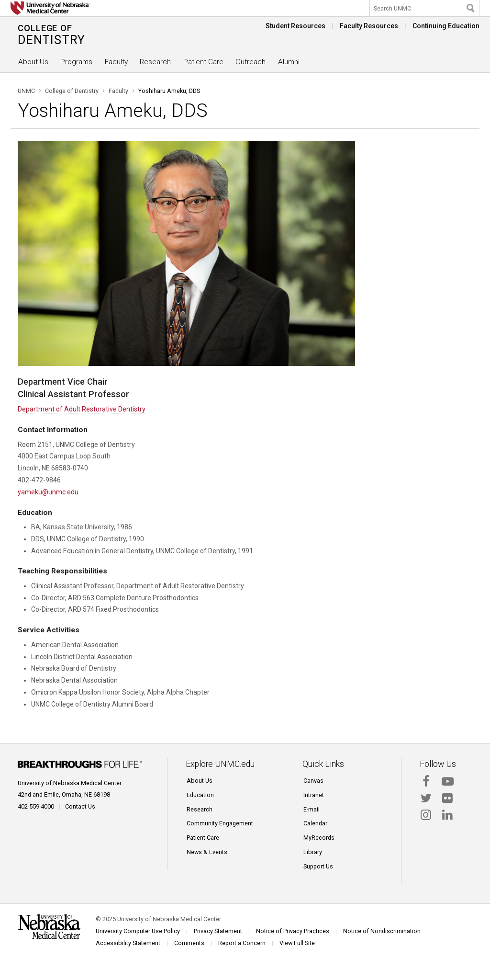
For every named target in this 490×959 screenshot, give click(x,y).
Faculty (116, 61)
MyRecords (318, 837)
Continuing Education (445, 26)
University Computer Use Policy (138, 931)
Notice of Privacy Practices (292, 931)
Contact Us (80, 806)
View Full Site (297, 943)
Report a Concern (242, 943)
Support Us (318, 866)
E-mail (311, 809)
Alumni (289, 61)
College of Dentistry (72, 90)
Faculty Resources (369, 26)
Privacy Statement (218, 931)
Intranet (313, 795)
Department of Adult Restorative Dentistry (81, 409)
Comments (189, 943)
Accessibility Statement (128, 943)
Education (200, 795)
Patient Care (203, 61)
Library (312, 852)
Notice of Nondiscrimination (382, 931)
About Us (33, 61)
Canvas (313, 780)
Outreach (250, 61)
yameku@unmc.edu (48, 492)
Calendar (315, 823)
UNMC (26, 90)
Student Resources (295, 26)
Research (155, 61)
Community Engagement (220, 823)
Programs (76, 61)
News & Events (207, 852)
